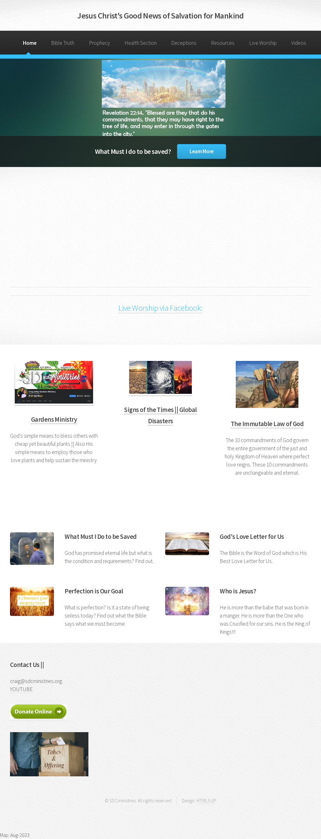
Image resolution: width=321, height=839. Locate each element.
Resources (222, 42)
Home (30, 42)
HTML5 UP (206, 801)
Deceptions (184, 42)
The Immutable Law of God (267, 424)
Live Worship (263, 42)
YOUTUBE (21, 689)
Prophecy (99, 42)
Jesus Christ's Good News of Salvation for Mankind (160, 15)
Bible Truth (62, 42)
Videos (298, 42)
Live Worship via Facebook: (160, 308)
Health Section (140, 42)
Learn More (202, 151)
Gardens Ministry (54, 419)
